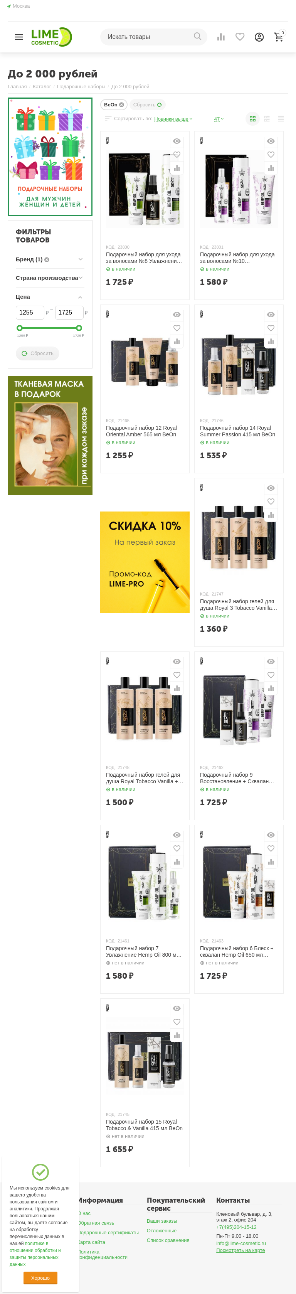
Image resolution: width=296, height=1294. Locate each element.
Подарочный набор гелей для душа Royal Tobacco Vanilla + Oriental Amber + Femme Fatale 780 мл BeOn (144, 778)
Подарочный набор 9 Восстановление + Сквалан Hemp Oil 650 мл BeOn (234, 778)
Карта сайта (91, 1242)
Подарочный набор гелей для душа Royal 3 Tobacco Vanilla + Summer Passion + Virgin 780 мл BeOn (238, 604)
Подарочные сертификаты (108, 1232)
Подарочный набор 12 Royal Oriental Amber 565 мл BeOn (141, 431)
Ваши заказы (162, 1221)
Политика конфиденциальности (102, 1254)
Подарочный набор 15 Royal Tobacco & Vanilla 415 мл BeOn (144, 1125)
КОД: (111, 247)
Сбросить (147, 105)
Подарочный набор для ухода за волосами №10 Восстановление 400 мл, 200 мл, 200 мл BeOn (237, 257)
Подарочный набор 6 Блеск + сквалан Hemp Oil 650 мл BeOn (237, 951)
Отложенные (162, 1230)
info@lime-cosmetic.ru (241, 1243)
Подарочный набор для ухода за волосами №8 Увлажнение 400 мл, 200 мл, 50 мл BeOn (143, 257)
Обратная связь (95, 1223)
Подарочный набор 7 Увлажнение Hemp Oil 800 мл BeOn (143, 951)
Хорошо (40, 1278)
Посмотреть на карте (240, 1250)
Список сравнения (168, 1240)
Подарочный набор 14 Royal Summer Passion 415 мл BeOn (237, 431)
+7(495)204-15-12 (236, 1227)
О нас (84, 1213)
